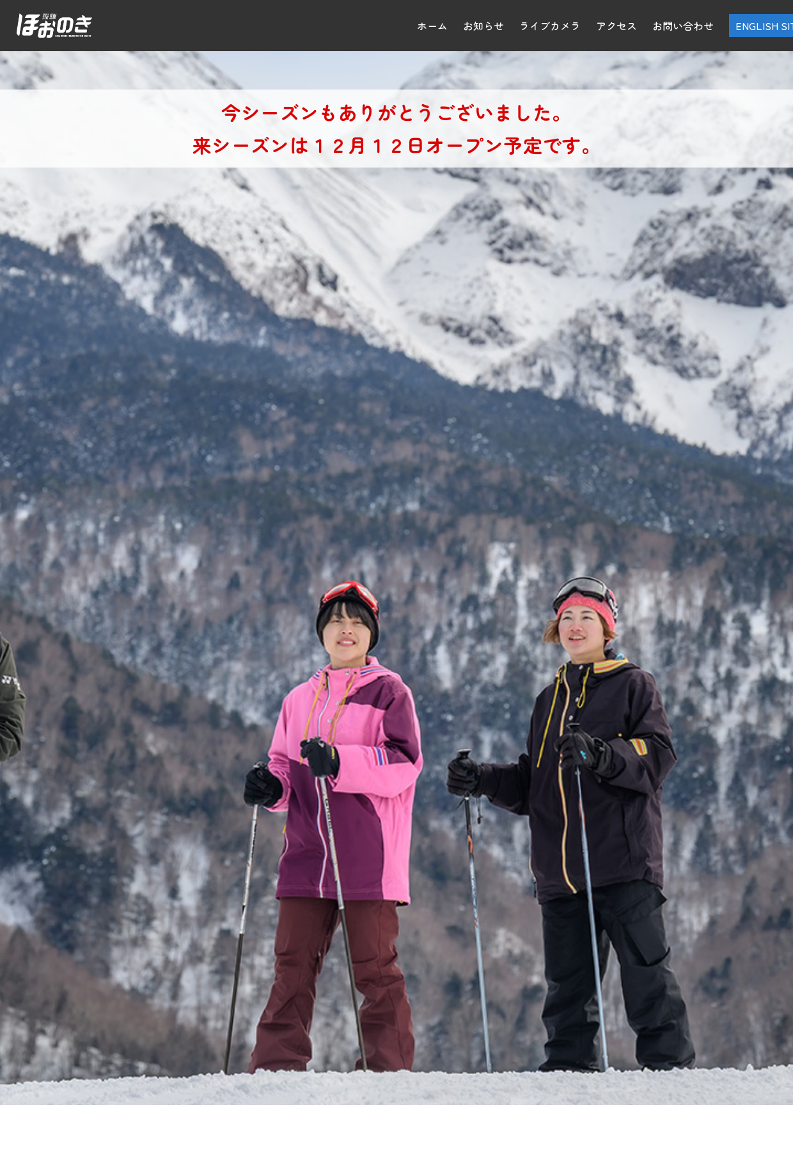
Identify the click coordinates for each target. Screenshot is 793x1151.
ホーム (432, 25)
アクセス (616, 25)
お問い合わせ (683, 25)
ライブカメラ (550, 25)
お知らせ (483, 25)
